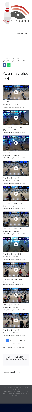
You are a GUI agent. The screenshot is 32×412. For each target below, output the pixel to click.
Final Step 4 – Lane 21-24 (12, 127)
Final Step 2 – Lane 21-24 (12, 279)
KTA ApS (19, 387)
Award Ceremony (9, 102)
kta (5, 347)
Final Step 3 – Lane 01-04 (12, 254)
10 (21, 340)
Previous (20, 33)
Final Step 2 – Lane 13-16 (12, 330)
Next (26, 33)
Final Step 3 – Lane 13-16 (12, 178)
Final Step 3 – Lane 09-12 (12, 203)
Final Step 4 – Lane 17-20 (12, 152)
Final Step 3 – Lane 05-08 (12, 229)
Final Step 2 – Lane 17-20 (12, 305)
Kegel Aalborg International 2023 (14, 61)
